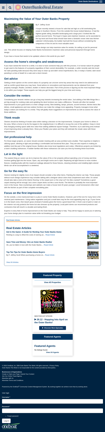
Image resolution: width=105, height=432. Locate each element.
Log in (6, 421)
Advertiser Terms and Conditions (12, 380)
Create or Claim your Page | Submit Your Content (18, 374)
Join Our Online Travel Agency (12, 376)
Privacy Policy (54, 365)
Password (6, 406)
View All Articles (12, 262)
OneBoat (16, 386)
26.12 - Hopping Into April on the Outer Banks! (51, 321)
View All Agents (52, 352)
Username (6, 397)
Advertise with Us (7, 378)
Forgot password (12, 416)
